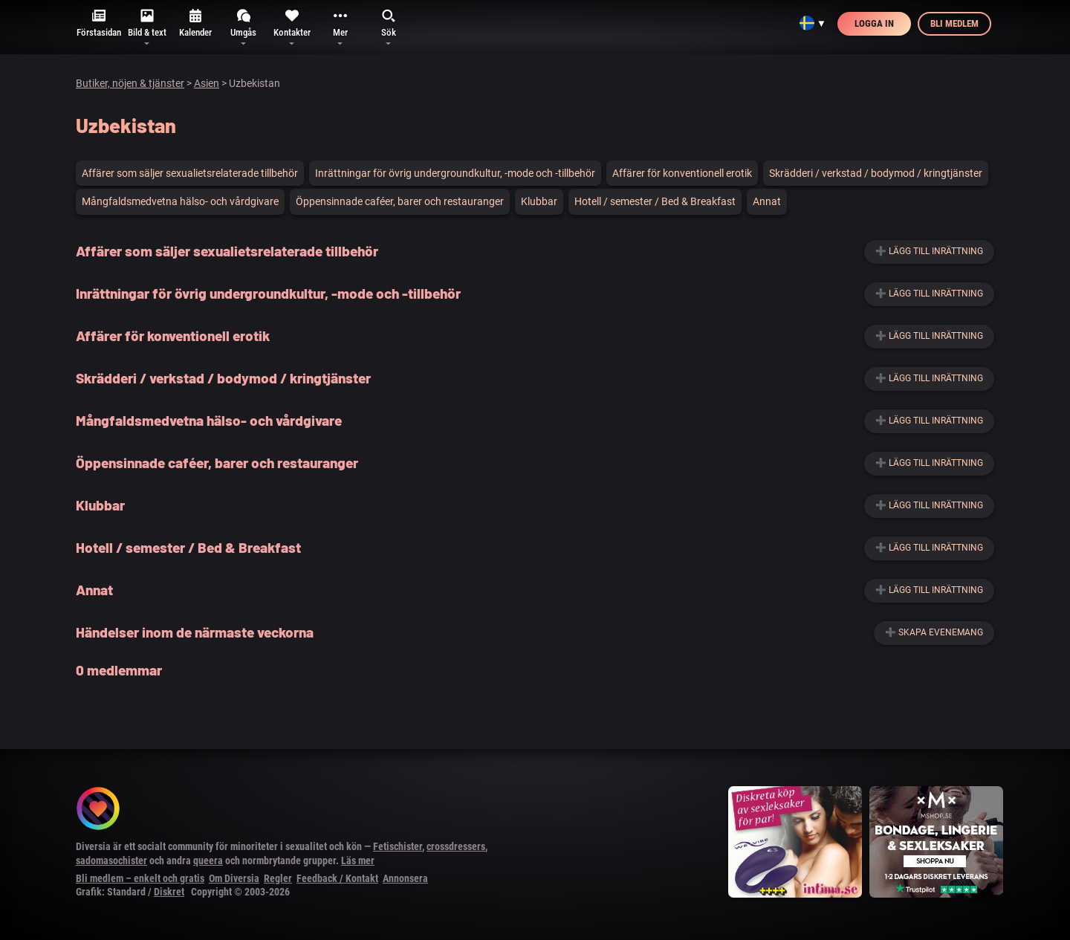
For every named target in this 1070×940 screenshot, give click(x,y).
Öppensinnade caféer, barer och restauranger (400, 201)
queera (208, 860)
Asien (206, 83)
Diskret (169, 892)
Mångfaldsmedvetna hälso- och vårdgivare (180, 201)
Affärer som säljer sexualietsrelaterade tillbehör (190, 173)
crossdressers (456, 846)
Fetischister (397, 846)
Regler (278, 878)
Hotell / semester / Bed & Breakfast (655, 201)
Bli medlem (954, 23)
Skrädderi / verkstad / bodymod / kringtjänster (875, 173)
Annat (767, 201)
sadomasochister (111, 860)
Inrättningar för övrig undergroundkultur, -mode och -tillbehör (455, 173)
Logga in (874, 23)
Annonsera (405, 878)
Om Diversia (234, 878)
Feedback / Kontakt (337, 878)
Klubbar (539, 201)
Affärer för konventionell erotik (682, 173)
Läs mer (357, 860)
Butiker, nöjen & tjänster (130, 83)
